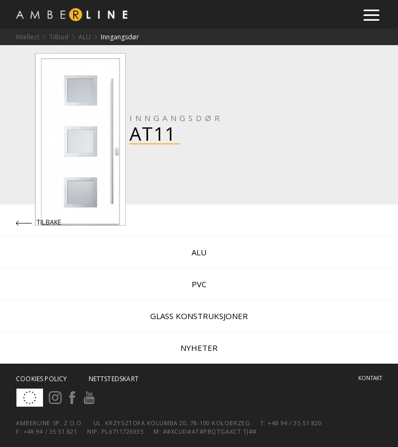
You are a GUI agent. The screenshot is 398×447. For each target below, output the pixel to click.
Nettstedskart (114, 378)
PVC (199, 284)
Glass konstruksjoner (199, 316)
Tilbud (58, 36)
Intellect (27, 36)
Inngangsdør (120, 36)
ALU (85, 36)
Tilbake (39, 222)
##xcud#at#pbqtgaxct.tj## (210, 431)
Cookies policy (41, 378)
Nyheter (199, 347)
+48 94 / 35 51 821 (50, 431)
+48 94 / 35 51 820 (294, 423)
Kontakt (370, 378)
